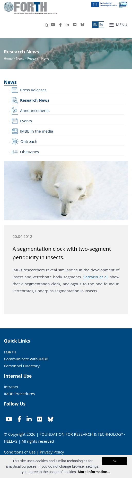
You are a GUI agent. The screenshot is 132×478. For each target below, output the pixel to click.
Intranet (11, 386)
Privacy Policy (52, 452)
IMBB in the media (36, 131)
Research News (34, 100)
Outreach (28, 141)
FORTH (10, 351)
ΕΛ (101, 24)
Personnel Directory (22, 365)
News (20, 58)
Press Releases (33, 89)
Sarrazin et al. (96, 276)
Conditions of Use (20, 452)
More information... (94, 472)
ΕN (95, 24)
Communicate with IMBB (26, 358)
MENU (118, 24)
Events (26, 120)
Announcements (35, 110)
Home (8, 58)
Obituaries (29, 151)
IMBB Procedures (19, 393)
